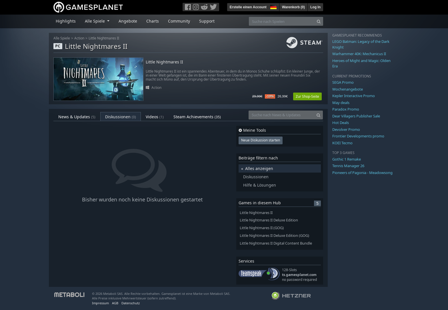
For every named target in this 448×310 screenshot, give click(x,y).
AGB (115, 303)
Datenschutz (130, 303)
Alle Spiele (61, 38)
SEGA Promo (343, 82)
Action (79, 38)
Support (207, 21)
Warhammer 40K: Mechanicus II (359, 53)
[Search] (318, 21)
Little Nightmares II (104, 38)
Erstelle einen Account (248, 7)
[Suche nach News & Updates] (281, 115)
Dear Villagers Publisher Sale (356, 116)
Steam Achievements (197, 116)
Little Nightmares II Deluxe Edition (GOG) (274, 235)
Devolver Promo (346, 129)
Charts (152, 21)
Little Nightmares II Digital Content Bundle (276, 243)
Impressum (100, 303)
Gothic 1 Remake (346, 159)
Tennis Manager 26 (348, 165)
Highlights (66, 21)
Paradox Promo (345, 109)
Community (179, 21)
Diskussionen (120, 116)
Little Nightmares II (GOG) (262, 227)
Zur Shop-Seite (307, 96)
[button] (273, 6)
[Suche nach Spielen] (282, 21)
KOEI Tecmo (342, 142)
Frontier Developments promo (358, 136)
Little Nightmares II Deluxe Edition (269, 220)
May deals (340, 102)
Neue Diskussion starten (260, 140)
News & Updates (76, 116)
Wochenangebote (347, 89)
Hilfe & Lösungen (259, 185)
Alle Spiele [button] (95, 21)
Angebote (128, 21)
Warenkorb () (293, 7)
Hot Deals (340, 122)
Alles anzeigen (259, 168)
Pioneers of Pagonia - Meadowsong (362, 172)
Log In (315, 7)
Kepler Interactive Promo (353, 95)
